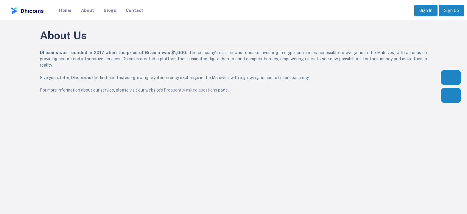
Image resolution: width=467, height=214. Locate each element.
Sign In (425, 10)
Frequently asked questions (190, 90)
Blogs (110, 10)
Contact (134, 10)
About (87, 10)
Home (65, 10)
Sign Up (451, 10)
